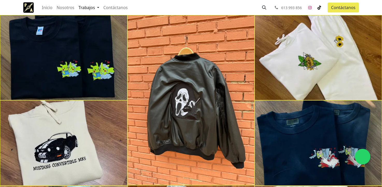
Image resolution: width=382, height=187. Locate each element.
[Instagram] (310, 7)
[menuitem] (47, 7)
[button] (264, 7)
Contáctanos (343, 7)
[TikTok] (319, 7)
